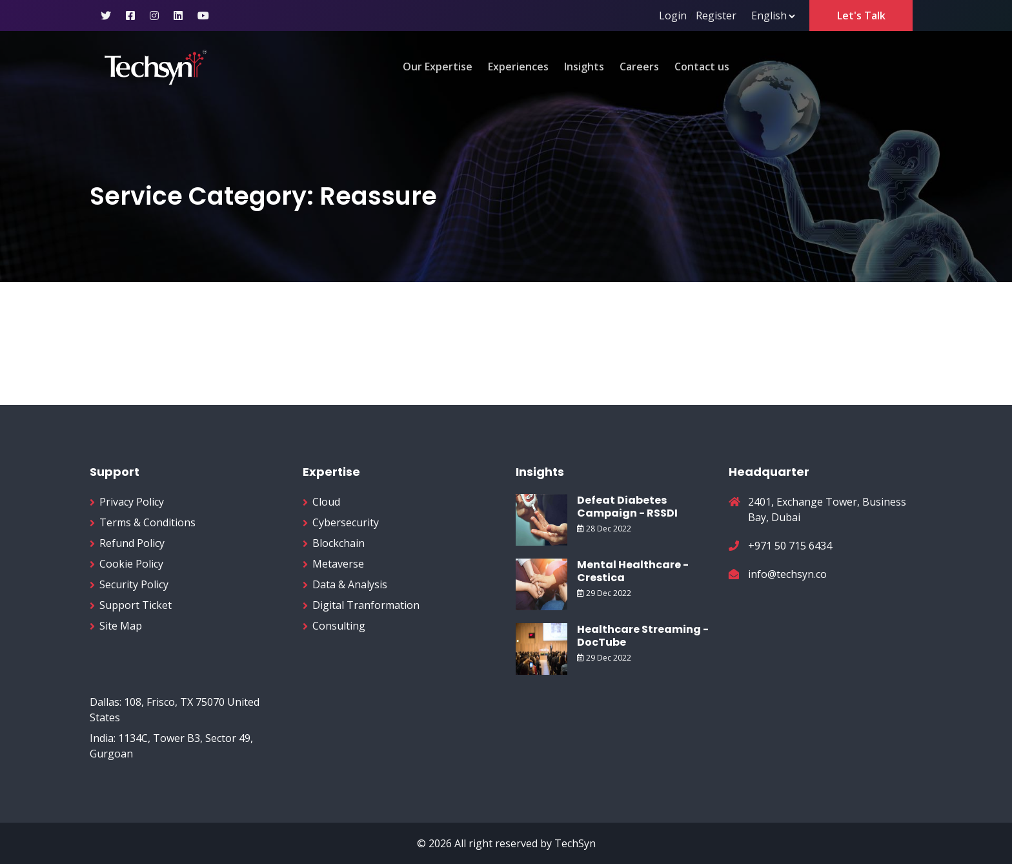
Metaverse (338, 564)
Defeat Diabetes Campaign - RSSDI (627, 506)
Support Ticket (135, 605)
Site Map (120, 626)
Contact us (701, 66)
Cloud (326, 502)
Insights (584, 66)
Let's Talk (861, 15)
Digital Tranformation (366, 605)
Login (673, 15)
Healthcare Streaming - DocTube (643, 636)
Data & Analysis (349, 584)
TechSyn (575, 843)
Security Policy (133, 584)
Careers (639, 66)
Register (716, 15)
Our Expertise (437, 66)
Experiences (518, 66)
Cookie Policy (131, 564)
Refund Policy (132, 543)
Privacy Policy (131, 502)
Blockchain (338, 543)
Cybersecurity (345, 522)
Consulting (338, 626)
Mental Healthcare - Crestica (633, 571)
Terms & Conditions (147, 522)
